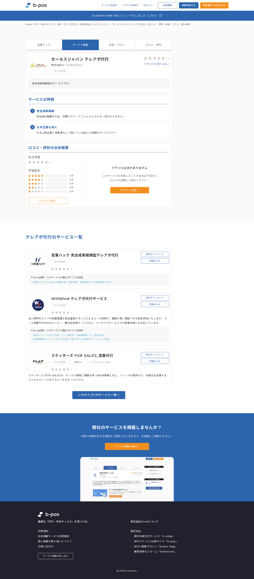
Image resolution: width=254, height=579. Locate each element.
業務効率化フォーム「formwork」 (155, 551)
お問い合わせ (46, 546)
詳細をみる (155, 260)
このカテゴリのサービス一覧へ (98, 395)
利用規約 (43, 531)
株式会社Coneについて (145, 521)
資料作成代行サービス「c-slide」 (154, 536)
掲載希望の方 (189, 5)
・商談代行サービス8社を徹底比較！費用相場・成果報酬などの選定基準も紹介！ (72, 282)
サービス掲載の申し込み (55, 556)
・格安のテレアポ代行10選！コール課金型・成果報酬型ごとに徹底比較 (67, 335)
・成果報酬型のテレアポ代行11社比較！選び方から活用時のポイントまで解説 (70, 339)
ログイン (148, 5)
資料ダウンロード (155, 254)
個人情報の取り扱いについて (55, 541)
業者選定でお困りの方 (214, 5)
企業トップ (43, 44)
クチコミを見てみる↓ (156, 64)
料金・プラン (117, 44)
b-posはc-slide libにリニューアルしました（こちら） (127, 15)
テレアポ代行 (60, 71)
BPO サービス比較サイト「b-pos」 (156, 541)
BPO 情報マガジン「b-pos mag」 (155, 546)
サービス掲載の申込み (127, 446)
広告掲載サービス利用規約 (53, 536)
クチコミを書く (48, 201)
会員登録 (167, 5)
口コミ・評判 (153, 44)
